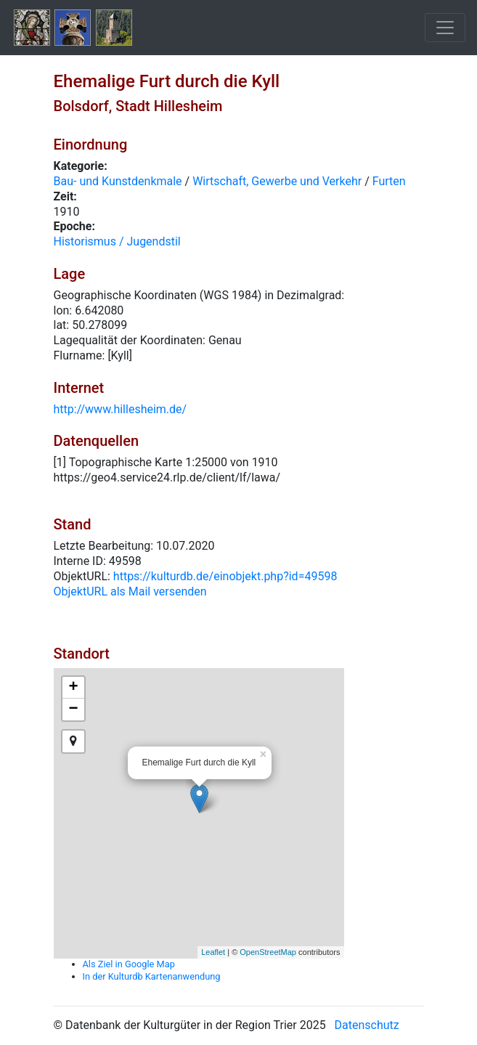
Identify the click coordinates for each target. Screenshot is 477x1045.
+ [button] (73, 688)
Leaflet (213, 952)
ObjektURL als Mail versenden (130, 591)
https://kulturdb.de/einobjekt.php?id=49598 (225, 576)
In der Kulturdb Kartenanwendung (152, 976)
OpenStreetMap (268, 952)
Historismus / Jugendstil (117, 241)
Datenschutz (367, 1025)
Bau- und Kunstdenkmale (118, 181)
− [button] (73, 709)
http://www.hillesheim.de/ (120, 409)
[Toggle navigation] (445, 27)
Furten (389, 181)
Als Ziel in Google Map (129, 964)
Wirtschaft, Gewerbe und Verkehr (277, 181)
